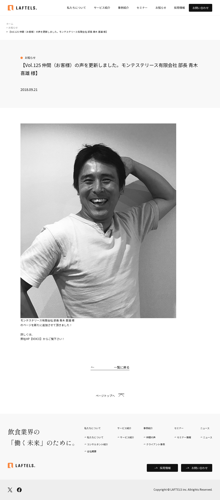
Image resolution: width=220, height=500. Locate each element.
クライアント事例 (155, 444)
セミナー (142, 8)
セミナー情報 (184, 437)
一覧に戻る (121, 367)
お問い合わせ (200, 8)
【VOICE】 (36, 339)
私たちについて (76, 8)
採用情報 (179, 8)
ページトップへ (105, 396)
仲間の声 (151, 437)
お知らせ (160, 8)
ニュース (207, 437)
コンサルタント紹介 (97, 444)
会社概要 (91, 451)
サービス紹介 (102, 8)
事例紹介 (123, 8)
